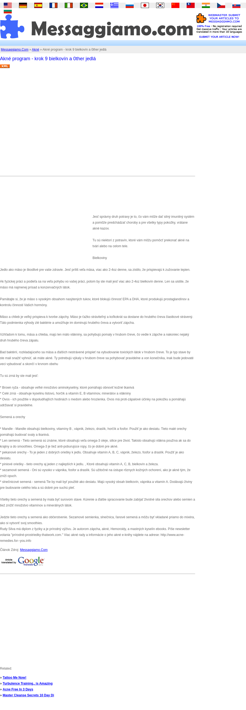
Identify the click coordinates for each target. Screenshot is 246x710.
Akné (35, 49)
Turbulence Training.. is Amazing (28, 683)
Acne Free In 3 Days (18, 689)
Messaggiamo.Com (14, 49)
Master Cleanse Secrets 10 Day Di (28, 695)
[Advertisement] (50, 124)
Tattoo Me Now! (14, 677)
